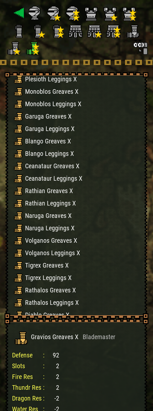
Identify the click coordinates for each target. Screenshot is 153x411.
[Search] (140, 47)
